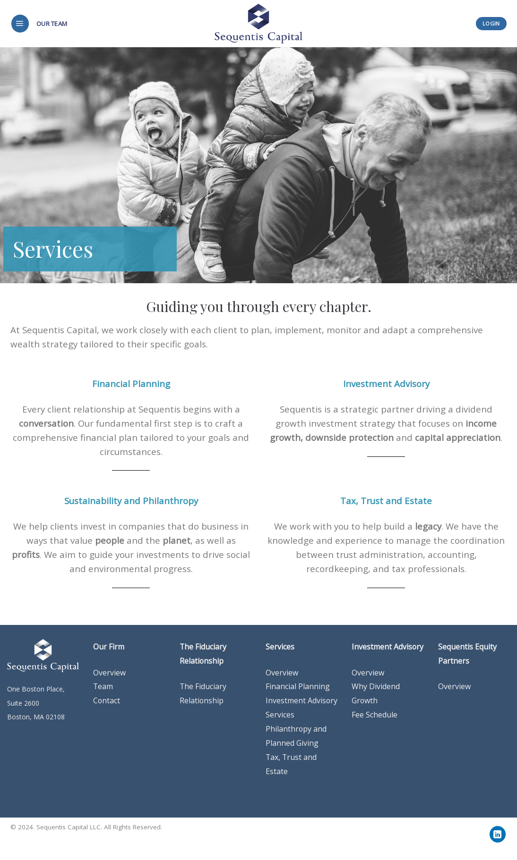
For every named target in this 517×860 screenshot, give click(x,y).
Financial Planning (298, 686)
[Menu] (20, 24)
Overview (282, 672)
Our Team (51, 23)
